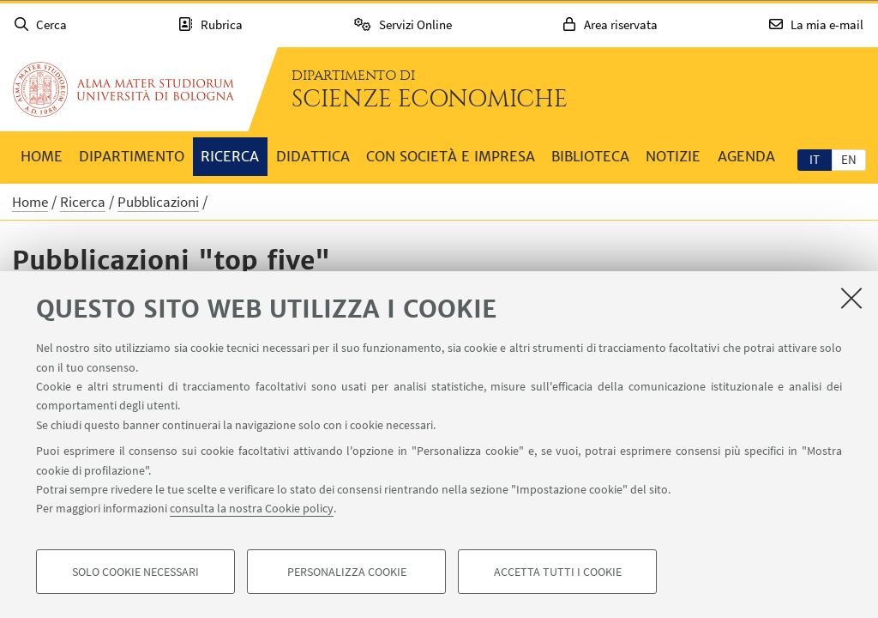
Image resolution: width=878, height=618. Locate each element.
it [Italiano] (814, 159)
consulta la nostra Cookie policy (252, 508)
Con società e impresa (450, 156)
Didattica (313, 156)
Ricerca (230, 156)
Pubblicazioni (158, 201)
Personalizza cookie (346, 571)
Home (42, 156)
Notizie (673, 156)
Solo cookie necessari (135, 571)
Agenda (746, 156)
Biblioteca (590, 156)
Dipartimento (131, 156)
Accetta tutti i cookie (558, 571)
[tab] (814, 159)
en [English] (849, 159)
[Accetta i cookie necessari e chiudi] (851, 298)
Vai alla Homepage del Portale (123, 89)
